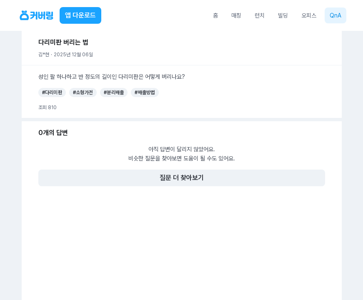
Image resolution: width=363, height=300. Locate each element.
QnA (335, 15)
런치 (260, 15)
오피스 (308, 15)
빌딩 (283, 15)
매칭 (236, 15)
